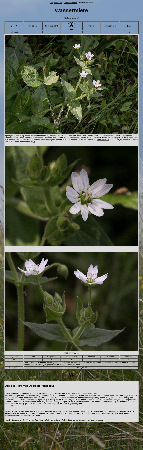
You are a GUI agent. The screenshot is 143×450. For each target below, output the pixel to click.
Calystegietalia (81, 368)
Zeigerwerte (14, 357)
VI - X (14, 25)
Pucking (76, 353)
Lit (129, 32)
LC (129, 25)
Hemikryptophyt (51, 26)
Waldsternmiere (103, 140)
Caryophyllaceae (70, 3)
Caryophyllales (56, 3)
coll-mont (14, 32)
